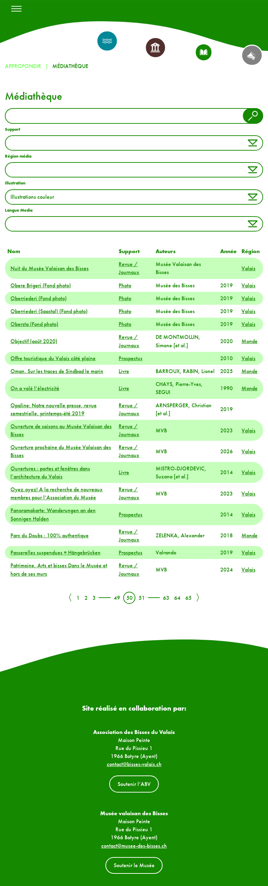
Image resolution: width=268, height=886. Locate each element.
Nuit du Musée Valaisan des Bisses (49, 268)
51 (142, 597)
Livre (124, 371)
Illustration (15, 183)
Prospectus (130, 358)
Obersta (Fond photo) (34, 324)
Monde (249, 341)
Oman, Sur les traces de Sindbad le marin (56, 371)
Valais (248, 268)
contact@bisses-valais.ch (134, 764)
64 (177, 597)
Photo (125, 285)
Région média (18, 156)
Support (12, 129)
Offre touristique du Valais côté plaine (53, 358)
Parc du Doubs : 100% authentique (49, 535)
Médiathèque (70, 66)
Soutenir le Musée (134, 865)
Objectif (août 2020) (33, 341)
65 (188, 597)
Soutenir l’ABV (134, 784)
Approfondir (23, 66)
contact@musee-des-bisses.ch (134, 845)
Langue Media (18, 210)
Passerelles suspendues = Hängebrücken (55, 552)
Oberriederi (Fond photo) (38, 298)
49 (117, 597)
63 (166, 597)
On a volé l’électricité (34, 388)
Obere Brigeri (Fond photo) (40, 285)
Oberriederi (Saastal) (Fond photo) (49, 311)
